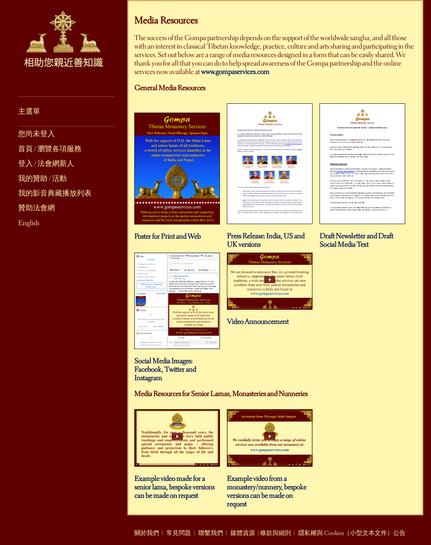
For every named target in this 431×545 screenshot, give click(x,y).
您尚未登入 (36, 134)
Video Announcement (270, 318)
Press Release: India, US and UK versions (270, 237)
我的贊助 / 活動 (42, 178)
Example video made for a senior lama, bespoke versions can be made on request (177, 484)
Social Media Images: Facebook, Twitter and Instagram (177, 366)
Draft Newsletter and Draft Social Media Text (362, 237)
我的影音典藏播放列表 (54, 193)
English (28, 223)
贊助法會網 (36, 208)
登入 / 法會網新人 (46, 163)
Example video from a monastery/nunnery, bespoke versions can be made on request (270, 488)
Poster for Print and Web (177, 233)
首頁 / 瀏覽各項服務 (49, 149)
